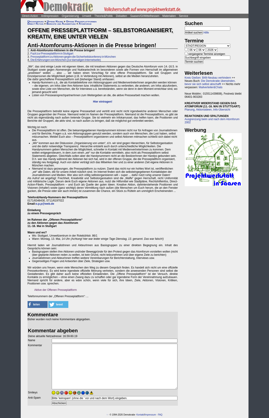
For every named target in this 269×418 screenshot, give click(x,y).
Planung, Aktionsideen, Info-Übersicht (207, 109)
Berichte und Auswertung (61, 23)
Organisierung (70, 16)
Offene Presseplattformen (81, 21)
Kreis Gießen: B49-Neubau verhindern (208, 77)
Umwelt (86, 16)
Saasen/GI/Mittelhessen (144, 16)
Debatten (121, 16)
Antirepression (50, 16)
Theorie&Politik (103, 16)
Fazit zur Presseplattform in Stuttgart (52, 53)
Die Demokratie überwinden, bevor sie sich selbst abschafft (210, 82)
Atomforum (85, 23)
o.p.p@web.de (45, 203)
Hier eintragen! (102, 101)
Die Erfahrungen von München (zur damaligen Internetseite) (66, 60)
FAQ (160, 414)
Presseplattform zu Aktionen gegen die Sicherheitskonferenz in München (73, 56)
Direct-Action (30, 16)
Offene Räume (55, 21)
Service (183, 16)
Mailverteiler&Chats (211, 87)
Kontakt (140, 414)
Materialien (169, 16)
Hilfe (206, 32)
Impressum (150, 414)
